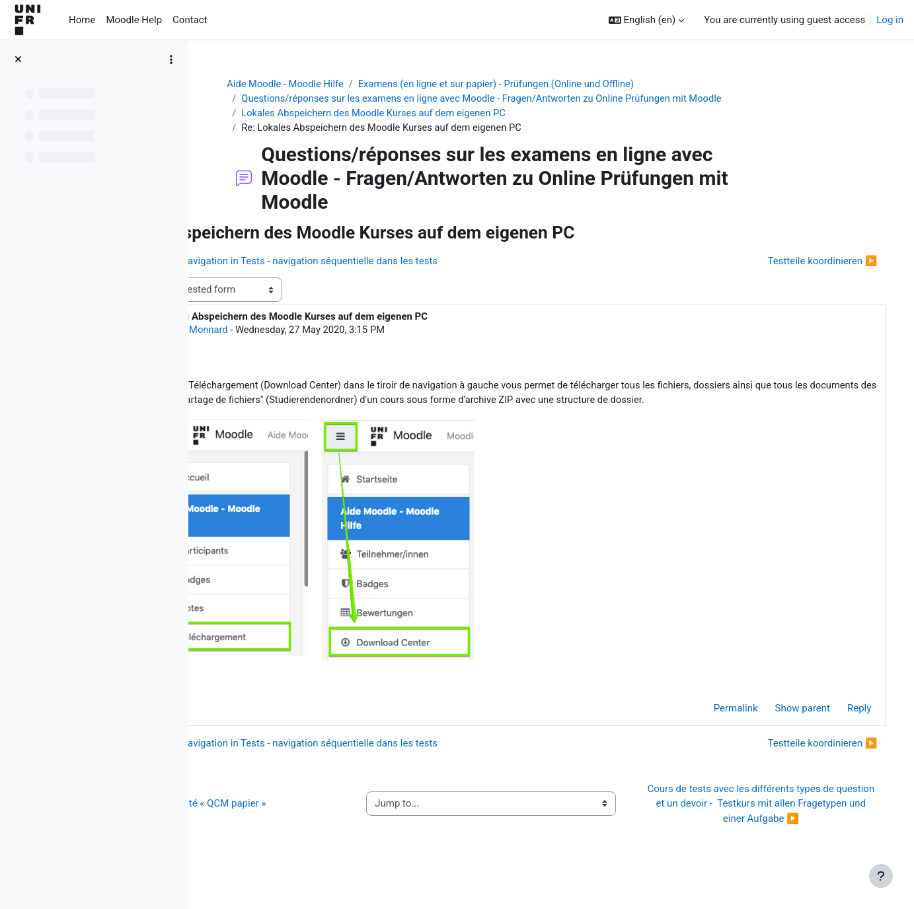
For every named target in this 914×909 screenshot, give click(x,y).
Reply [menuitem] (841, 726)
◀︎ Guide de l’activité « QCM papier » (303, 821)
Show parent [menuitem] (783, 726)
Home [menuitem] (82, 20)
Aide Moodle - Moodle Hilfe (335, 84)
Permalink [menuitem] (717, 726)
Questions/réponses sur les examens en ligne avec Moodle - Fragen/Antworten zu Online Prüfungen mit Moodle (536, 99)
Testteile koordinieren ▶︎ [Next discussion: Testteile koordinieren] (803, 262)
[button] (646, 20)
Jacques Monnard (307, 331)
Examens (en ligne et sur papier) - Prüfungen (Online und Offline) (551, 84)
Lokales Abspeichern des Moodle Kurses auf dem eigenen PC (425, 114)
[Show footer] (881, 876)
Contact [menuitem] (189, 20)
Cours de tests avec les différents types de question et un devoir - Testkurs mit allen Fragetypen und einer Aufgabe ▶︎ (765, 821)
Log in (889, 20)
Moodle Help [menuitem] (134, 20)
